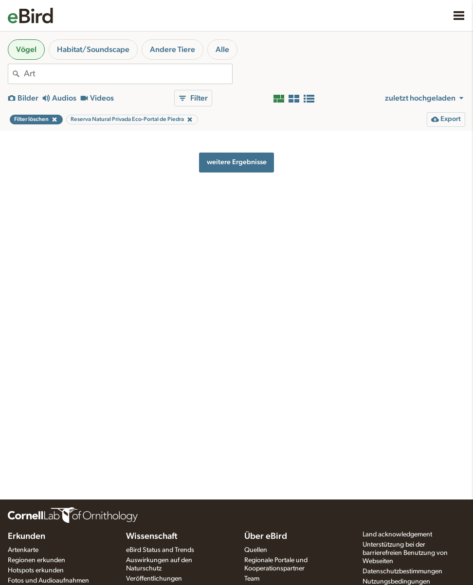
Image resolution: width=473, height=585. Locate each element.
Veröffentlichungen (154, 578)
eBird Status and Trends (160, 550)
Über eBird (265, 536)
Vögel (26, 49)
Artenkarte (23, 550)
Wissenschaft (151, 536)
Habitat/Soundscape (93, 49)
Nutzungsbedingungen (396, 581)
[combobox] (128, 74)
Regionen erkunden (36, 560)
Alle (222, 49)
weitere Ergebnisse (237, 162)
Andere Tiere (172, 49)
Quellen (255, 550)
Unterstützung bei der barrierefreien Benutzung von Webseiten (405, 553)
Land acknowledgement (397, 534)
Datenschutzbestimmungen (402, 571)
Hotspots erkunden (36, 570)
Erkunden (26, 536)
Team (251, 578)
